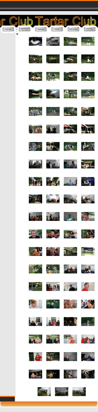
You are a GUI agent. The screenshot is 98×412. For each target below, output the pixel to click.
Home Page (8, 29)
